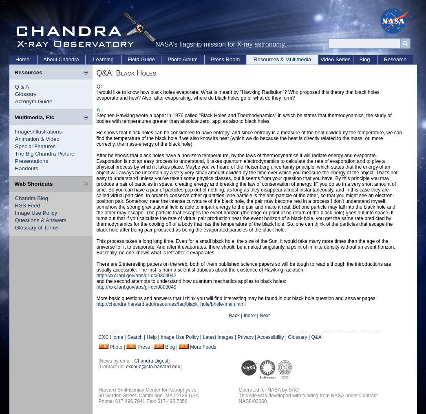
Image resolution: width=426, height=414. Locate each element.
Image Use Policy (36, 213)
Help (152, 337)
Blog (364, 59)
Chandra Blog (32, 198)
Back (234, 315)
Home (22, 59)
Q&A (316, 337)
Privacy (246, 337)
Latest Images (218, 337)
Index (250, 315)
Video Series (335, 59)
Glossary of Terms (37, 228)
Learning (103, 59)
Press (143, 347)
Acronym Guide (34, 101)
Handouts (26, 168)
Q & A (22, 87)
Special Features (35, 146)
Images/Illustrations (38, 132)
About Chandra (61, 59)
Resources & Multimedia (282, 59)
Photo (116, 347)
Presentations (32, 161)
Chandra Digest (151, 361)
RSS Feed (27, 206)
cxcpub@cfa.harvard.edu (153, 366)
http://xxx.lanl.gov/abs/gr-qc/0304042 (137, 275)
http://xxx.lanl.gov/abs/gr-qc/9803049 (137, 287)
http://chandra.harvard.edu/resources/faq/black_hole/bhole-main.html (171, 304)
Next (265, 315)
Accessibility (270, 337)
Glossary (26, 94)
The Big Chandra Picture (45, 154)
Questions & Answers (41, 220)
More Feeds (203, 347)
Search (135, 337)
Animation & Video (37, 139)
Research (395, 59)
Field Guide (141, 59)
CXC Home (111, 337)
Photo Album (183, 59)
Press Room (225, 59)
